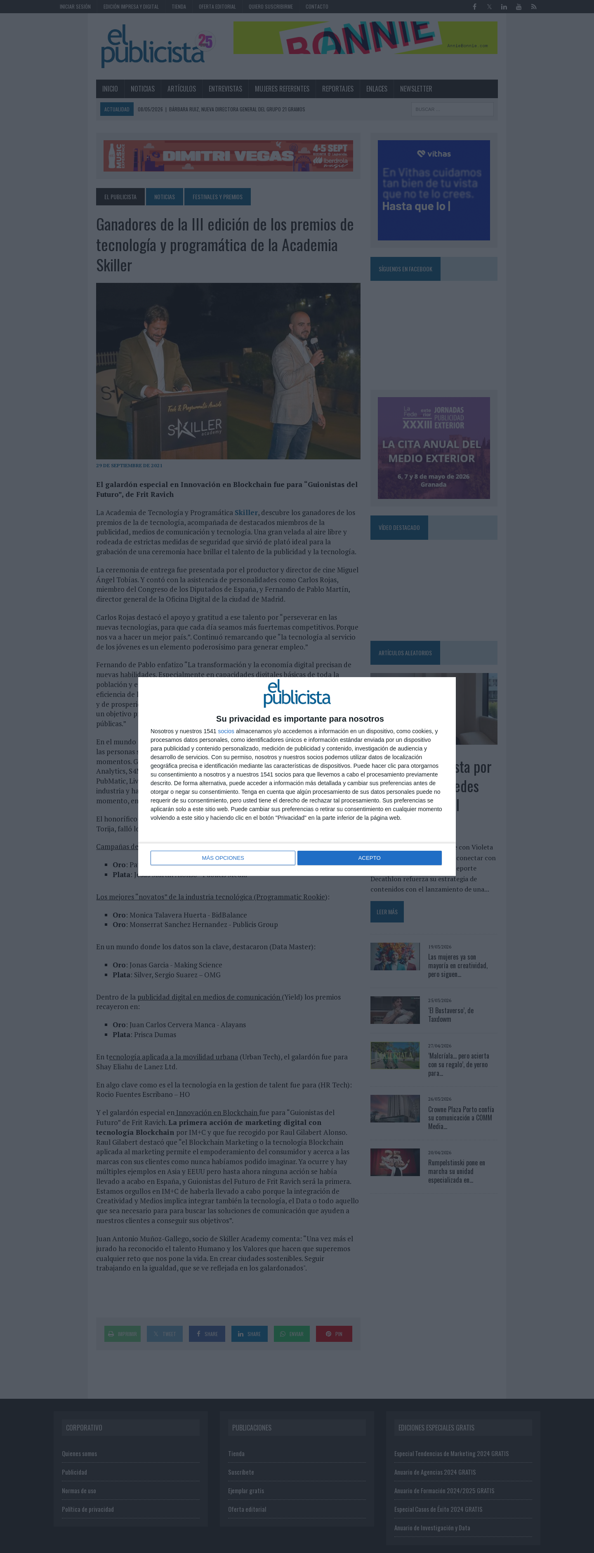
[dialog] (297, 776)
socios (226, 731)
